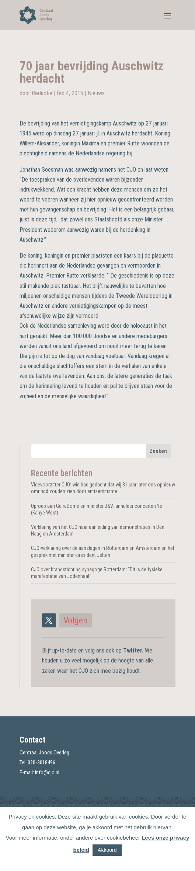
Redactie (42, 93)
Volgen (75, 620)
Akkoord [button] (107, 850)
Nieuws (96, 93)
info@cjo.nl (47, 772)
